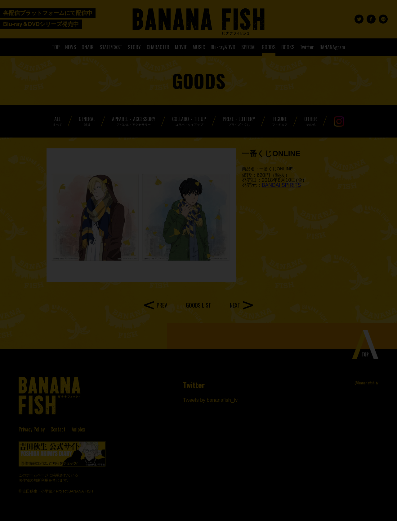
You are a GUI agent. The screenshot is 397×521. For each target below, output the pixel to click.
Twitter (307, 47)
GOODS (268, 47)
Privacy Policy (32, 429)
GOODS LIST (198, 305)
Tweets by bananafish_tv (210, 400)
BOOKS (287, 47)
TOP (56, 47)
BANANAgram (332, 47)
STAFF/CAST (111, 47)
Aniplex (78, 429)
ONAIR (88, 47)
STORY (134, 47)
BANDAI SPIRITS (281, 185)
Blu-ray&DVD (223, 47)
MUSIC (199, 47)
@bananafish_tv (366, 382)
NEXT (235, 305)
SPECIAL (248, 47)
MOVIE (181, 47)
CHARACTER (158, 47)
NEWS (70, 47)
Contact (58, 429)
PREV (162, 305)
